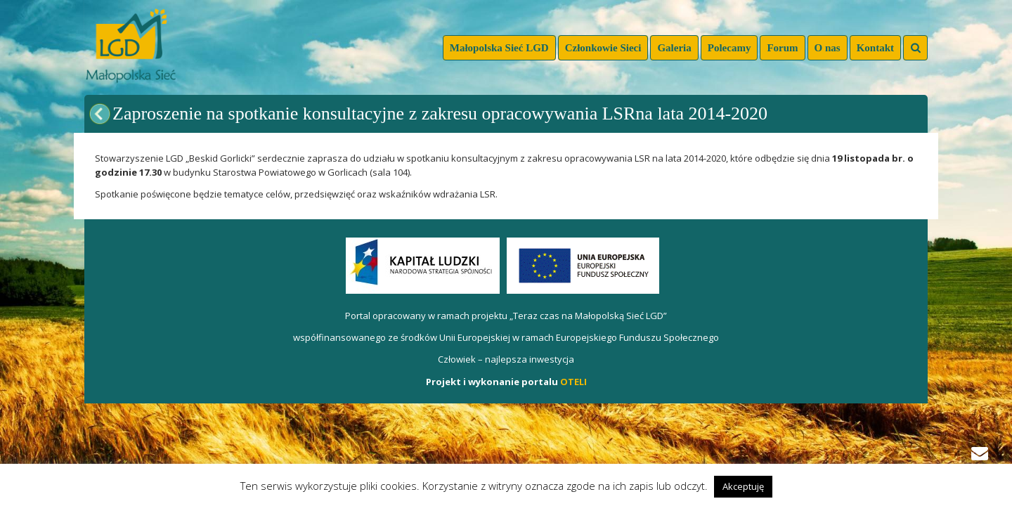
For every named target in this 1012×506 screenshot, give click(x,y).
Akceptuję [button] (743, 486)
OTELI (573, 381)
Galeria (674, 47)
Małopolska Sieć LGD (499, 47)
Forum (782, 47)
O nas (828, 47)
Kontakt (875, 47)
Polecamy (729, 47)
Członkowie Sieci (603, 47)
